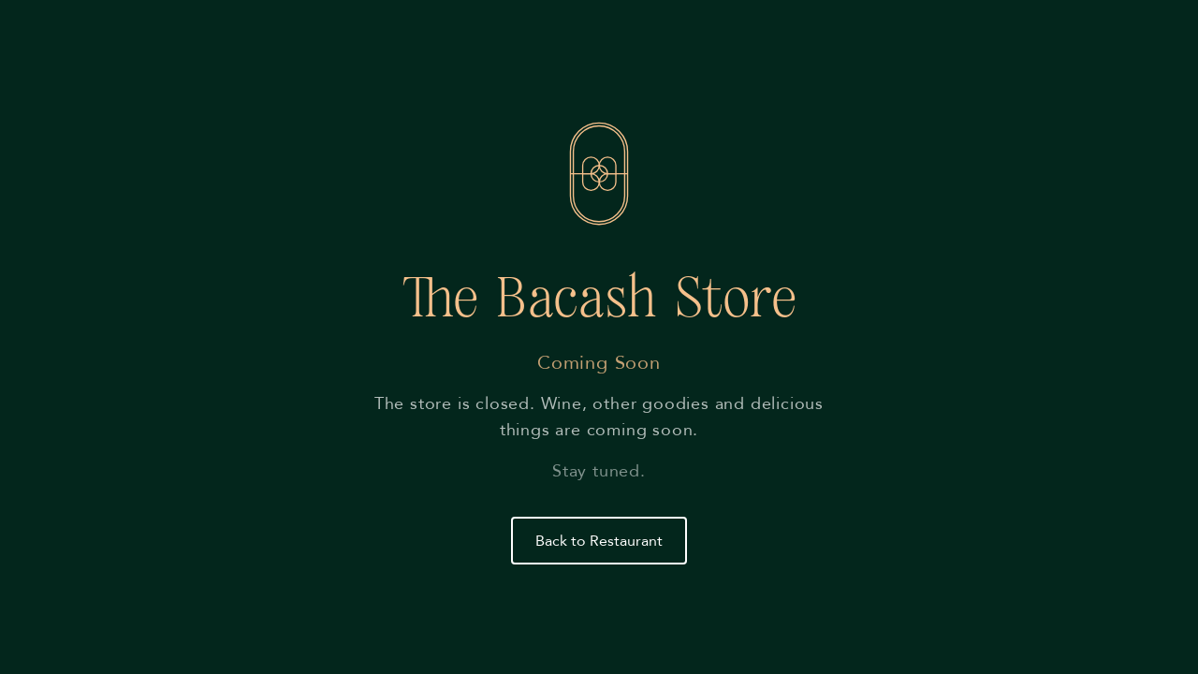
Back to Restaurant (599, 541)
